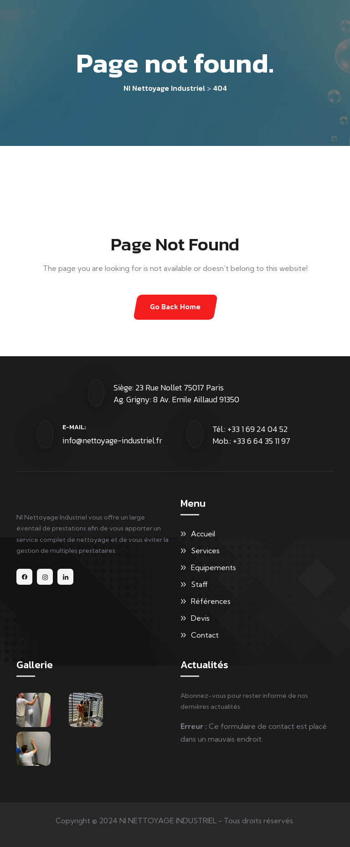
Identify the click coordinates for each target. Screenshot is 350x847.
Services (205, 550)
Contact (205, 634)
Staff (199, 584)
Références (211, 601)
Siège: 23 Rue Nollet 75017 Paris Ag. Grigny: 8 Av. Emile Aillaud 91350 (176, 393)
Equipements (213, 567)
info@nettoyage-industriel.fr (112, 440)
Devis (200, 618)
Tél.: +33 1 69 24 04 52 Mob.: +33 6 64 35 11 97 (251, 435)
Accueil (203, 533)
